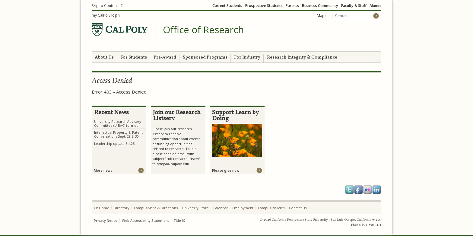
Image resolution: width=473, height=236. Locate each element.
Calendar (220, 208)
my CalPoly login (106, 15)
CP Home (101, 208)
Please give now (225, 170)
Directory (121, 208)
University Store (195, 208)
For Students (133, 57)
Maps (321, 15)
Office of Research (203, 30)
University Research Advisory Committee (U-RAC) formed (117, 123)
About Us (104, 57)
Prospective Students (264, 5)
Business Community (320, 5)
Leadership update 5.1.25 (114, 143)
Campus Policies (271, 208)
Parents (292, 5)
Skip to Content (105, 5)
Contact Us (297, 208)
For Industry (247, 57)
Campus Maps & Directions (156, 208)
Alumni (375, 5)
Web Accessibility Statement (145, 220)
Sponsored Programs (205, 57)
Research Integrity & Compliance (302, 57)
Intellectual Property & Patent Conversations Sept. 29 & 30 (118, 134)
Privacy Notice (105, 220)
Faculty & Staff (354, 5)
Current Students (227, 5)
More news (103, 170)
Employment (242, 208)
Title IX (179, 220)
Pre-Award (165, 57)
